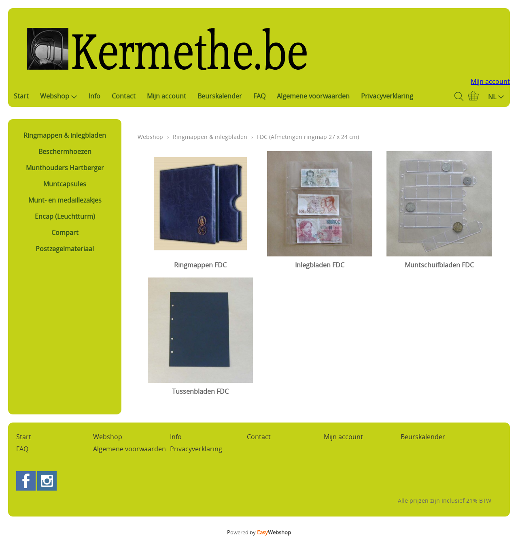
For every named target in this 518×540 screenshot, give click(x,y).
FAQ (259, 96)
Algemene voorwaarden (313, 96)
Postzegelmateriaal (65, 248)
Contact (124, 96)
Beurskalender (219, 96)
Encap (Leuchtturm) (65, 216)
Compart (65, 232)
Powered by (259, 532)
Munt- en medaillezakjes (65, 200)
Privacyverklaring (387, 96)
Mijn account (490, 81)
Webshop (58, 96)
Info (94, 96)
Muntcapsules (64, 183)
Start (21, 96)
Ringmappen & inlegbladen (64, 135)
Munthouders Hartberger (65, 167)
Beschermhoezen (64, 151)
